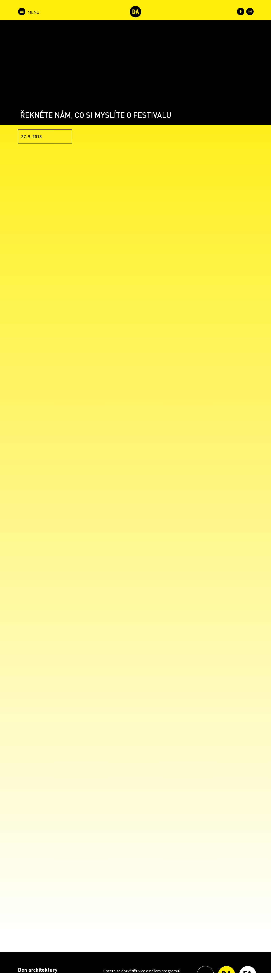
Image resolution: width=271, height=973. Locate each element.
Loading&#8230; (156, 531)
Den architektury (37, 969)
